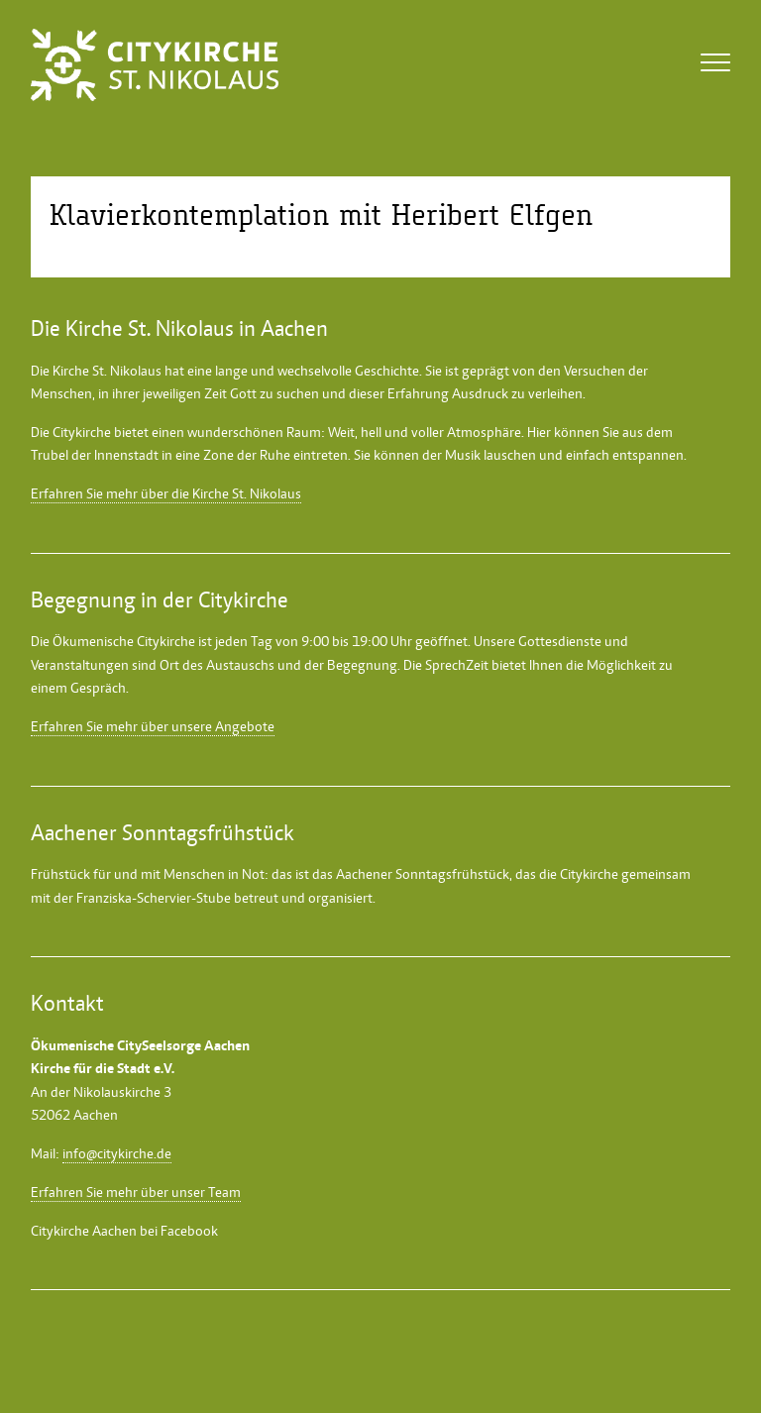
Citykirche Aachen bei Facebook (124, 1231)
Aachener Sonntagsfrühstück (422, 874)
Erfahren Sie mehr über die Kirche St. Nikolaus (166, 493)
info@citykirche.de (116, 1153)
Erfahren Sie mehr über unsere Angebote (152, 726)
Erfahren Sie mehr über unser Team (136, 1192)
